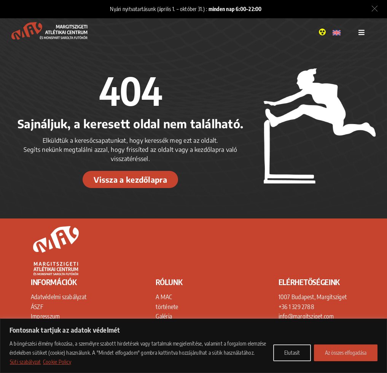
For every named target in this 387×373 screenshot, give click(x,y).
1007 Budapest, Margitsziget (313, 297)
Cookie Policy (57, 362)
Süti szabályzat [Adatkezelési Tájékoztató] (25, 362)
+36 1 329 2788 (296, 307)
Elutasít (292, 352)
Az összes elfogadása (345, 352)
